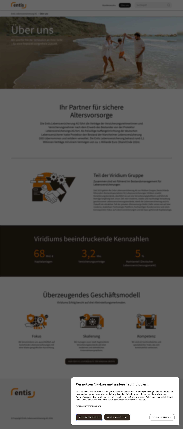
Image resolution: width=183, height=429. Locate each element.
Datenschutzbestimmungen (88, 406)
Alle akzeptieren (89, 417)
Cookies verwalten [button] (162, 417)
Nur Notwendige (117, 417)
